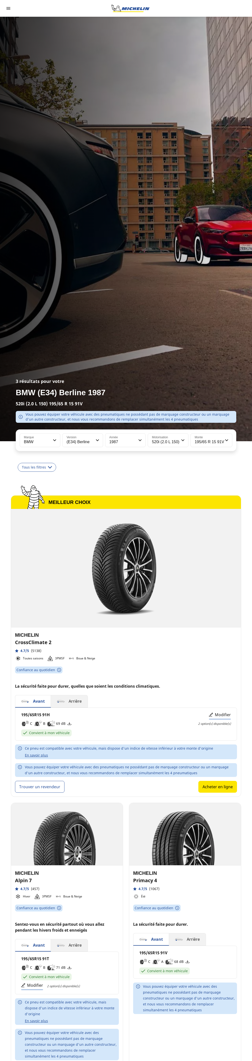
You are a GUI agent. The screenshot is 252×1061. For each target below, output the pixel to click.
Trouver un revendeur (39, 786)
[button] (54, 440)
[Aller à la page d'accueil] (130, 8)
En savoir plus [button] (36, 755)
